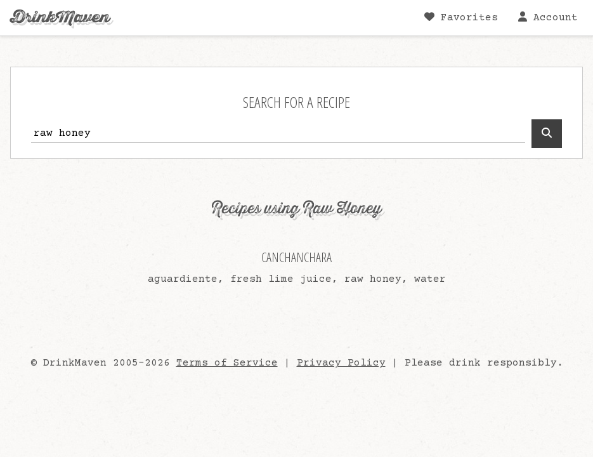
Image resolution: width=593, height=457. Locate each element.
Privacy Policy (341, 363)
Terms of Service (227, 363)
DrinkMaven (60, 17)
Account (548, 17)
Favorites (461, 17)
